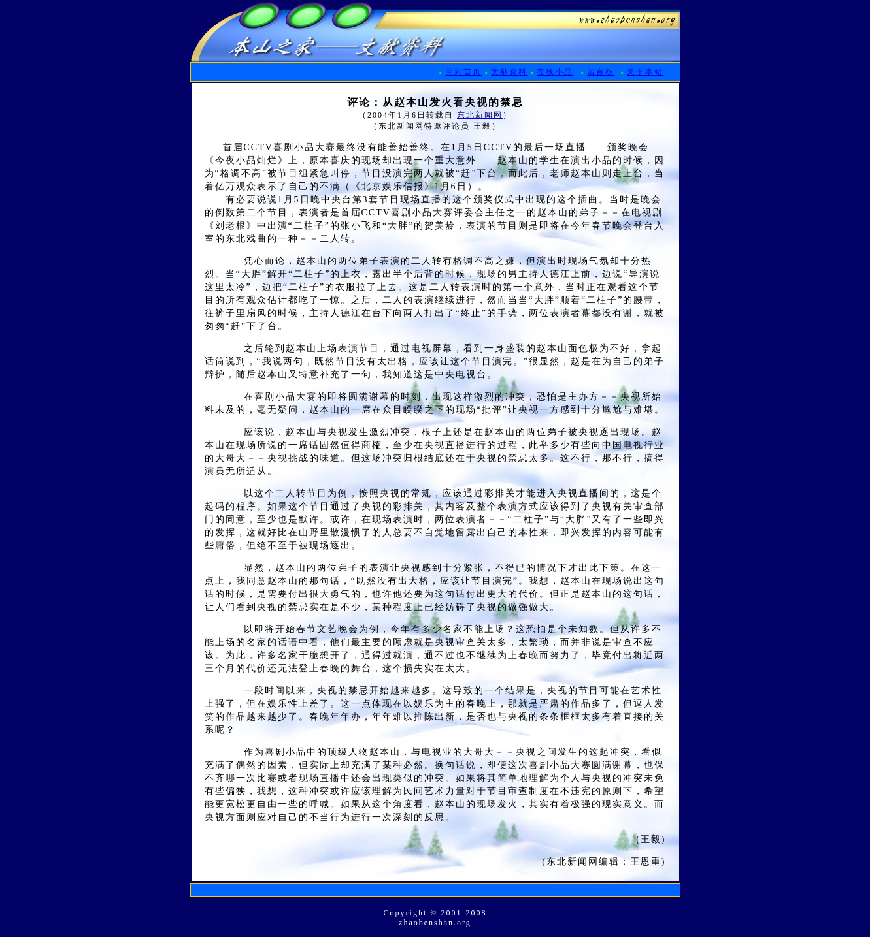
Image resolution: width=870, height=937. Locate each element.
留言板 (600, 71)
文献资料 (509, 71)
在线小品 (555, 71)
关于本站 (645, 71)
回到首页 (463, 71)
